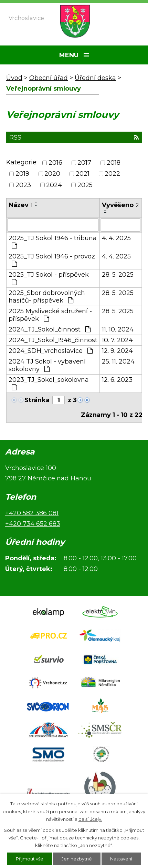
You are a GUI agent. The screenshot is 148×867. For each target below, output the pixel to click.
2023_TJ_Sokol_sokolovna (49, 383)
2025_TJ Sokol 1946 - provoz (52, 260)
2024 (54, 185)
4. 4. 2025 (116, 238)
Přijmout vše (29, 858)
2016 (55, 162)
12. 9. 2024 (117, 351)
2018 (113, 162)
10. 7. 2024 (117, 340)
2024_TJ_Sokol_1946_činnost (53, 340)
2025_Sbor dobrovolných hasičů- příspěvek (47, 296)
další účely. (90, 819)
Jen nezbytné (77, 858)
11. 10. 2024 (118, 329)
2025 (85, 185)
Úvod (14, 78)
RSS (74, 137)
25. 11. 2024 (118, 361)
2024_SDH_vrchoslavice (51, 351)
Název (21, 205)
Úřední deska (95, 78)
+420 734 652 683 (32, 524)
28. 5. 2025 (118, 274)
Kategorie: (22, 162)
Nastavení (121, 858)
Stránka (37, 400)
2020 (52, 174)
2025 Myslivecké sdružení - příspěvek (50, 315)
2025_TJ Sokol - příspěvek (49, 278)
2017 (84, 162)
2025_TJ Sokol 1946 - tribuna (53, 241)
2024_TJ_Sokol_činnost (50, 329)
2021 (82, 174)
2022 (112, 174)
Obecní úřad (48, 78)
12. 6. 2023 (117, 380)
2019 (22, 174)
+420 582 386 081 (32, 513)
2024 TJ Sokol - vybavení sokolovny (47, 365)
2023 (23, 185)
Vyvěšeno (120, 205)
